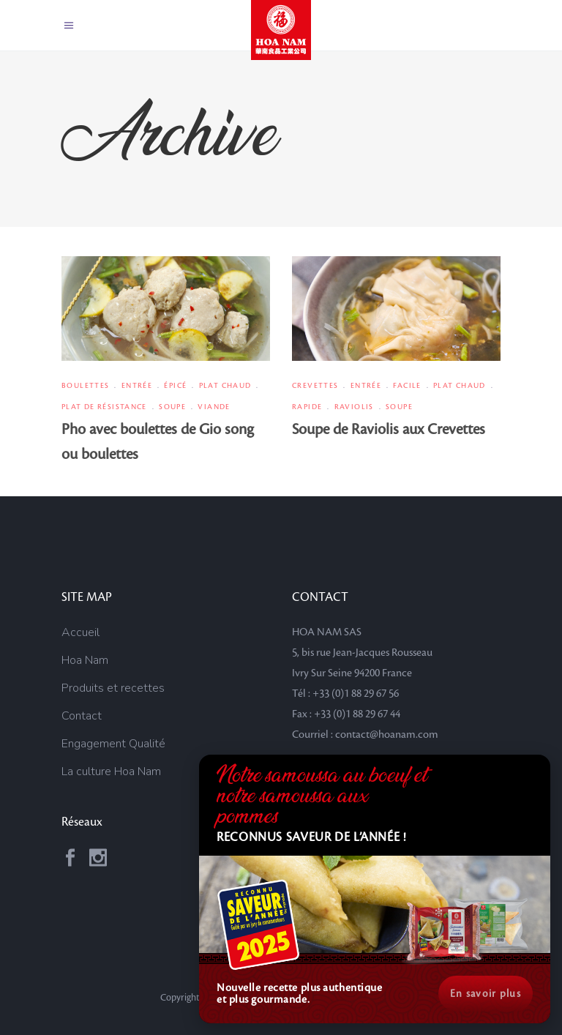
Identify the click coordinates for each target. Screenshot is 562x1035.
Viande (214, 407)
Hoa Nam (84, 660)
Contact (81, 716)
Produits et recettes (113, 688)
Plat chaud (225, 385)
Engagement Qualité (113, 744)
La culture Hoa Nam (111, 771)
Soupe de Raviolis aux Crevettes (388, 430)
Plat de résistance (104, 407)
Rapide (307, 407)
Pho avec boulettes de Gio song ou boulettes (157, 442)
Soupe (172, 407)
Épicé (175, 385)
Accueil (80, 632)
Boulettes (85, 385)
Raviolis (354, 407)
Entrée (136, 385)
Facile (407, 385)
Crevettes (315, 385)
